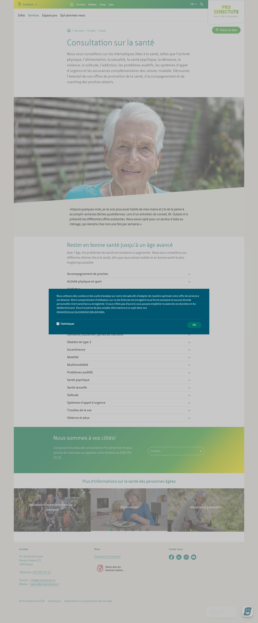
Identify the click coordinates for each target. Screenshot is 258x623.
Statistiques (65, 323)
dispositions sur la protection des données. (81, 311)
